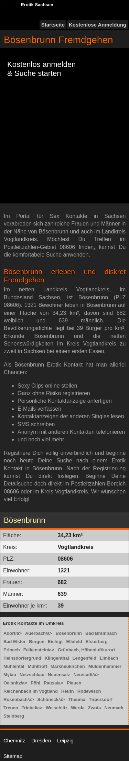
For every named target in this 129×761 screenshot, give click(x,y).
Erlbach (11, 649)
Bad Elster (14, 641)
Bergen (36, 641)
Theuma (76, 699)
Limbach (109, 658)
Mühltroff (37, 666)
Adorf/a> (12, 633)
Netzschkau (32, 674)
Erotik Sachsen (37, 4)
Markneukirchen (68, 666)
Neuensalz (59, 674)
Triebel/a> (32, 707)
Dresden (41, 740)
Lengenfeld (84, 658)
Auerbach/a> (38, 633)
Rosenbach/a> (18, 699)
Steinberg (13, 716)
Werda (78, 707)
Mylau (9, 674)
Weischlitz (56, 707)
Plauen (74, 682)
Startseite (53, 25)
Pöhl (35, 682)
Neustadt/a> (86, 674)
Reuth (67, 691)
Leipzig (65, 740)
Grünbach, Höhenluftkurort (86, 649)
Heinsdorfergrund (22, 658)
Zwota (94, 707)
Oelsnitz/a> (15, 682)
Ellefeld (74, 641)
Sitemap (12, 756)
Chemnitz (14, 740)
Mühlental (13, 666)
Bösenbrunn (69, 633)
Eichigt (55, 641)
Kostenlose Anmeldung (97, 25)
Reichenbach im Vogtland (30, 691)
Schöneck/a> (51, 699)
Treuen (10, 707)
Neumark (113, 707)
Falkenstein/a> (38, 649)
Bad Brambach (101, 633)
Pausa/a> (53, 682)
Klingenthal (57, 658)
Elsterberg (97, 641)
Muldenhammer (104, 666)
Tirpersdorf (100, 699)
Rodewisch (89, 691)
